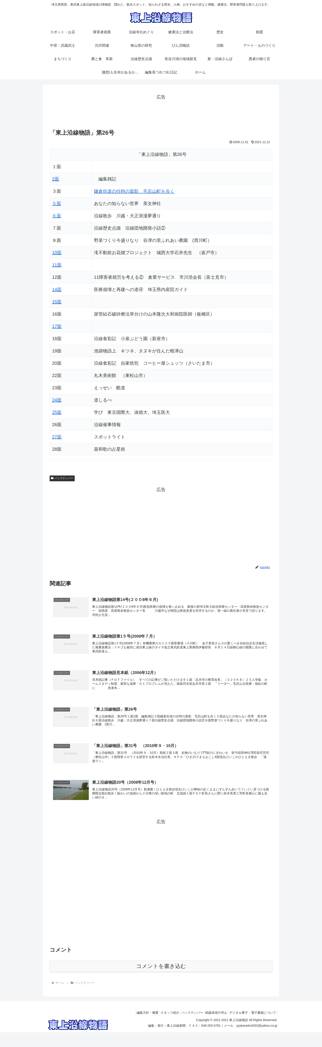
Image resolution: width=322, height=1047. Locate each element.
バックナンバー (62, 478)
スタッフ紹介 (160, 1027)
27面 (56, 436)
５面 (56, 203)
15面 (56, 301)
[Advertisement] (161, 111)
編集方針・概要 (135, 1027)
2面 (55, 178)
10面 (56, 252)
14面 (56, 289)
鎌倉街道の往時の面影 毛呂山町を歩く (134, 191)
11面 (56, 264)
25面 (56, 412)
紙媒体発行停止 (212, 1027)
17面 (56, 326)
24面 (56, 400)
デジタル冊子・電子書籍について (251, 1027)
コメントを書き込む (161, 981)
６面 (56, 215)
